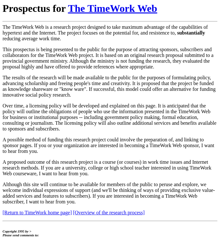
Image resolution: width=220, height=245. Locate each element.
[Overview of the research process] (109, 212)
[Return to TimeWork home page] (37, 212)
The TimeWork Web (112, 8)
